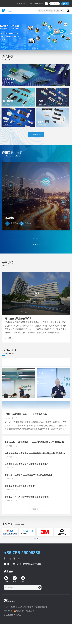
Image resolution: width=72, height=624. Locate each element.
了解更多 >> (35, 134)
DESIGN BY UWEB (12, 619)
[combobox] (22, 591)
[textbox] (9, 591)
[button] (32, 48)
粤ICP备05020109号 (24, 615)
